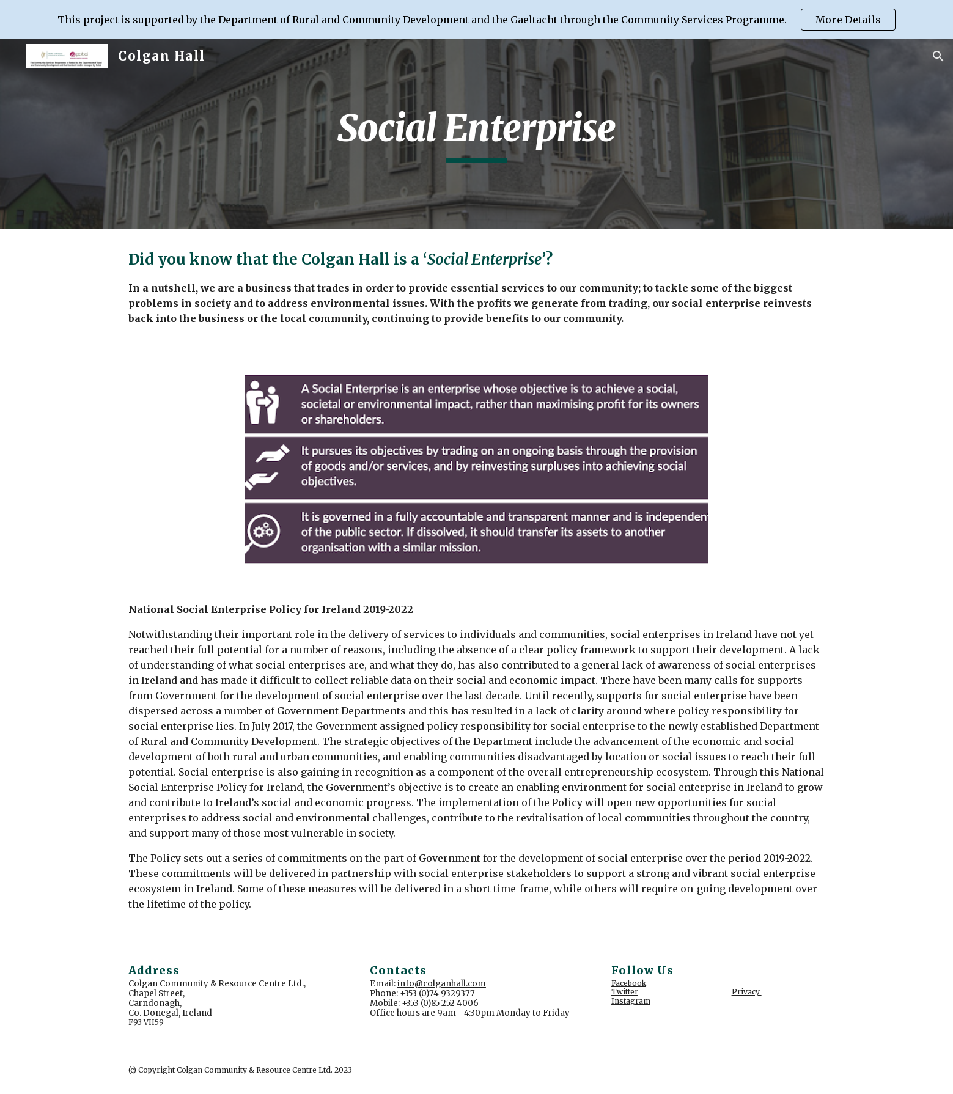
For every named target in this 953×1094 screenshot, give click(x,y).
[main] (477, 133)
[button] (938, 56)
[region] (476, 19)
